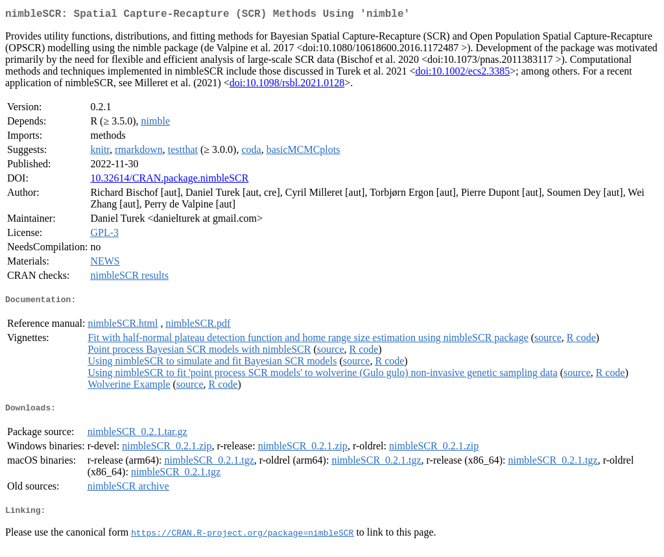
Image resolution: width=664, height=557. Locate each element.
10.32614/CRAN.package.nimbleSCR (169, 180)
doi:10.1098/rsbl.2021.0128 (287, 85)
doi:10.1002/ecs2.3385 (463, 73)
